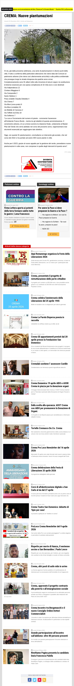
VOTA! (53, 234)
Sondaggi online (46, 184)
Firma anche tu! (19, 226)
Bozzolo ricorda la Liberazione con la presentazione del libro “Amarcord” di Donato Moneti (30, 9)
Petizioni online (12, 184)
